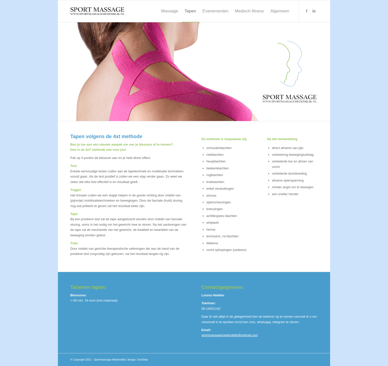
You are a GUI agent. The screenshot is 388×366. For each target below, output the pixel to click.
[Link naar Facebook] (306, 11)
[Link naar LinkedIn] (314, 11)
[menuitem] (169, 11)
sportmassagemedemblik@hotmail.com (229, 335)
